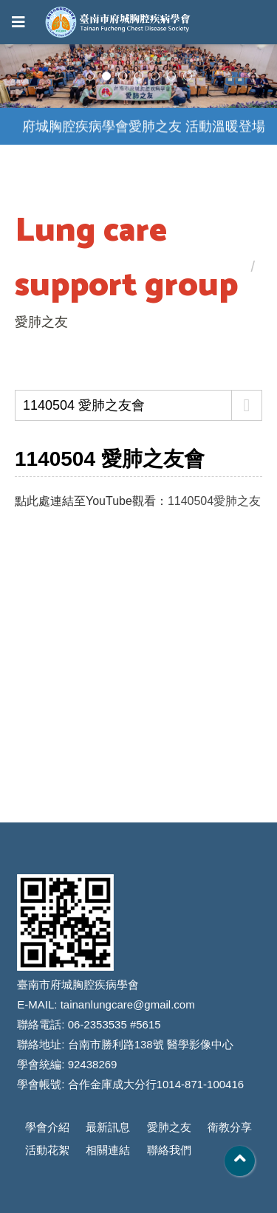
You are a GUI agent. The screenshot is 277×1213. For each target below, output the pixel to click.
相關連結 (108, 1150)
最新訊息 (108, 1127)
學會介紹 (47, 1127)
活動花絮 (47, 1150)
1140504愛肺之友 (214, 501)
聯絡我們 (169, 1150)
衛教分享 (230, 1127)
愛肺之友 (169, 1127)
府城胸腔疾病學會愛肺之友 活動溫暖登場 (143, 127)
